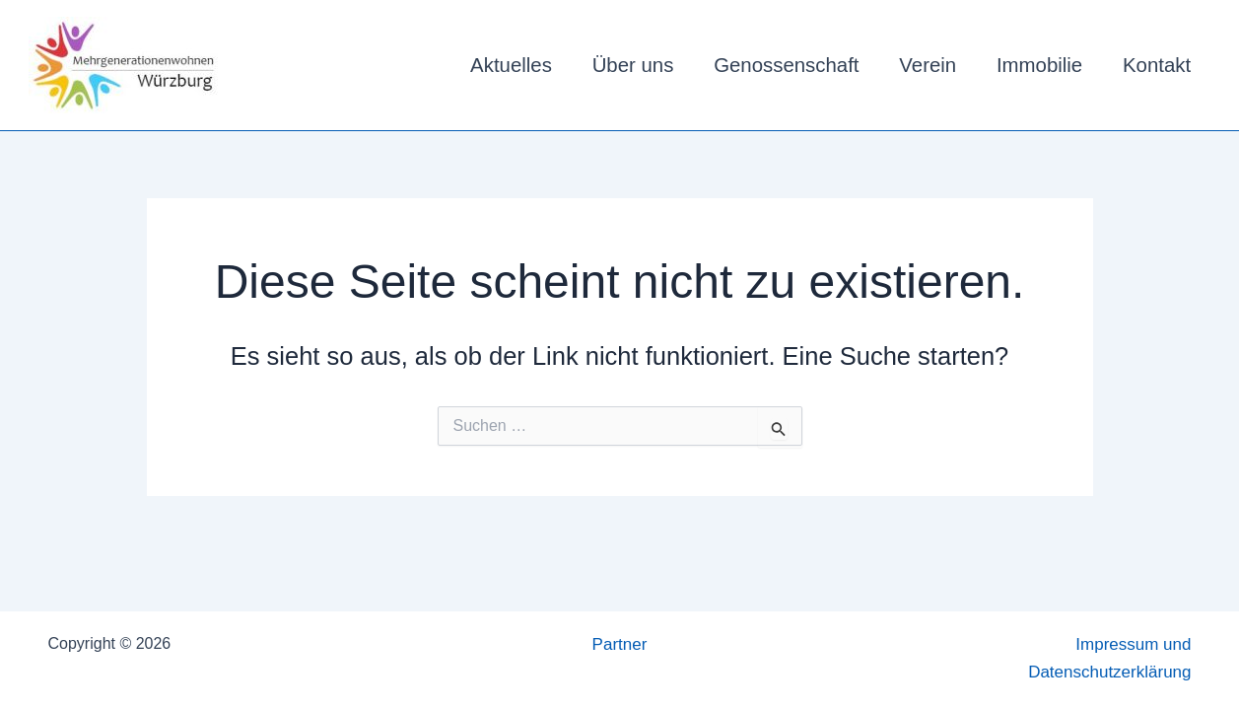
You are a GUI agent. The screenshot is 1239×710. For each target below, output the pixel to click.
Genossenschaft (786, 65)
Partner (620, 644)
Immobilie (1039, 65)
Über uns (633, 65)
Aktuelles (511, 65)
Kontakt (1157, 65)
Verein (927, 65)
